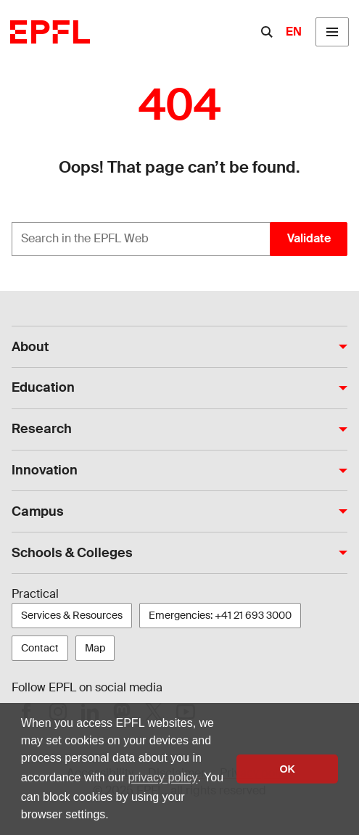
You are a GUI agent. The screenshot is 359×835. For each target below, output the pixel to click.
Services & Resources (72, 615)
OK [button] (287, 769)
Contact (40, 647)
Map (95, 647)
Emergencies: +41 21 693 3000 (220, 615)
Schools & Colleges (72, 553)
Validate (309, 238)
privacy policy (162, 777)
